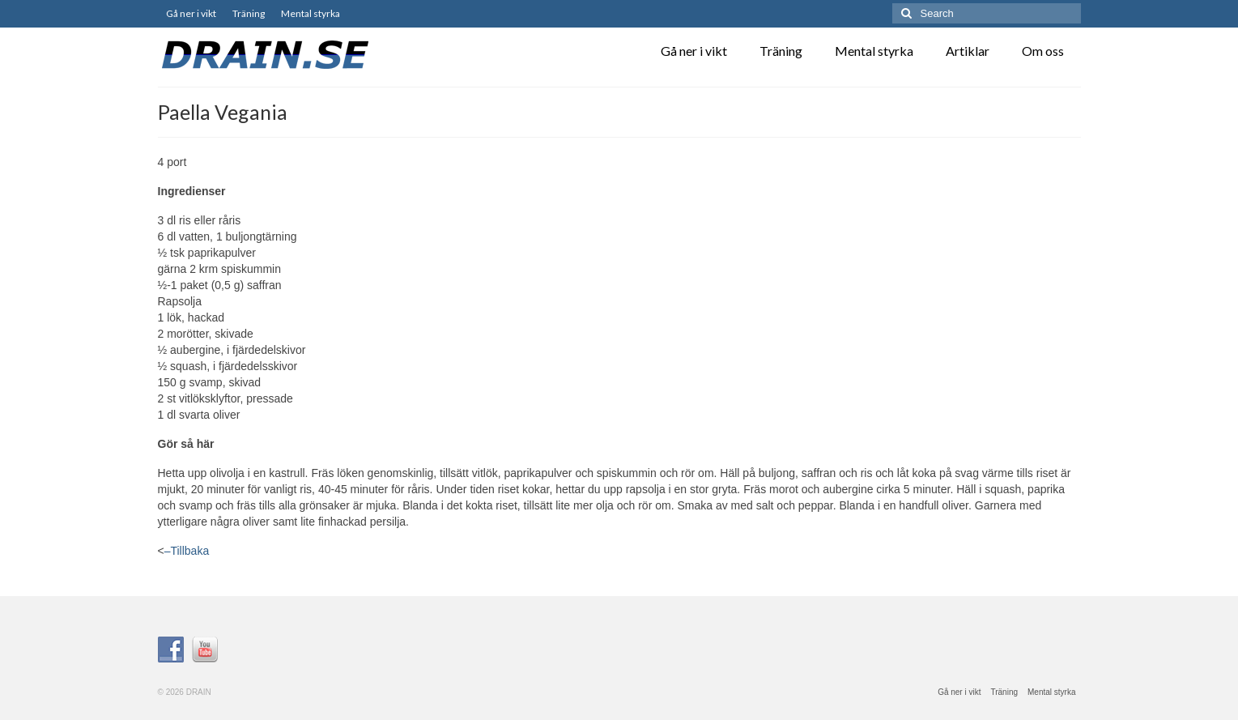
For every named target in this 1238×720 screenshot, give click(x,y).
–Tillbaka (187, 550)
